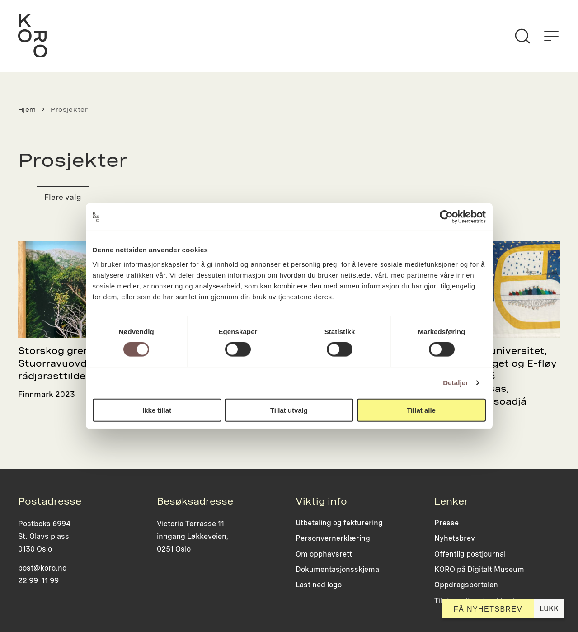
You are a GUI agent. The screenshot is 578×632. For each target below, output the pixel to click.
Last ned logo (319, 584)
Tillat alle (421, 410)
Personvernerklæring (333, 538)
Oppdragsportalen (466, 584)
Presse (446, 523)
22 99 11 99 (38, 580)
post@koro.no (42, 568)
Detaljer (455, 383)
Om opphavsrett (324, 554)
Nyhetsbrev (454, 538)
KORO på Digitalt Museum (479, 569)
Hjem (27, 109)
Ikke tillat (156, 410)
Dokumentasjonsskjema (337, 569)
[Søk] (522, 36)
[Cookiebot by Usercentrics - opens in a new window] (446, 217)
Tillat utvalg (289, 410)
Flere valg (62, 197)
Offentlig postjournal (470, 554)
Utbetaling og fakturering (339, 523)
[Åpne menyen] (551, 36)
